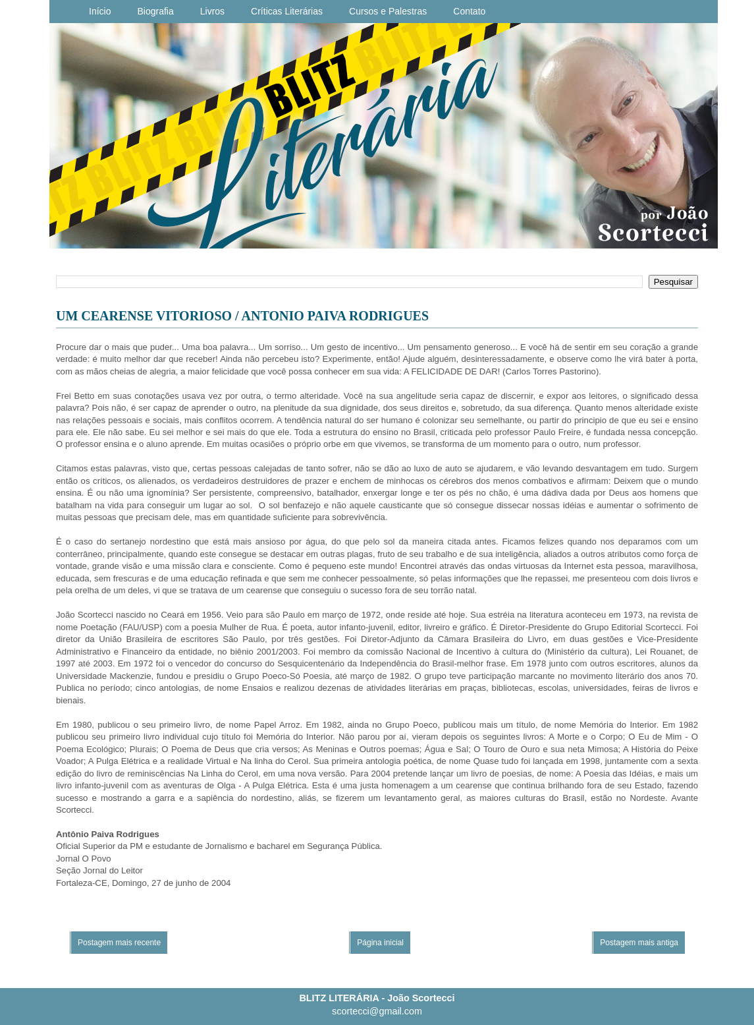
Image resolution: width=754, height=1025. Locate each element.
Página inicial (380, 942)
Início (100, 11)
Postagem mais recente (119, 942)
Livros (212, 11)
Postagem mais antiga (639, 942)
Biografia (155, 11)
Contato (469, 11)
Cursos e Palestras (388, 11)
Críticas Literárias (287, 11)
